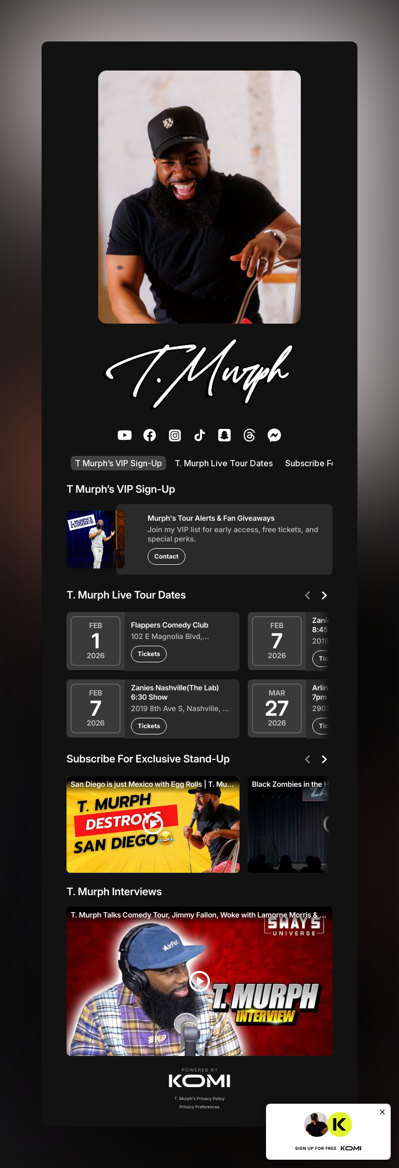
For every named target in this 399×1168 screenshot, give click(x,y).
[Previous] (307, 595)
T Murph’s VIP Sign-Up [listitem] (118, 463)
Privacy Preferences (200, 1106)
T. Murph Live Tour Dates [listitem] (224, 463)
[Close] (382, 1112)
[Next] (324, 595)
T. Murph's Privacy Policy (200, 1098)
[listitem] (124, 435)
